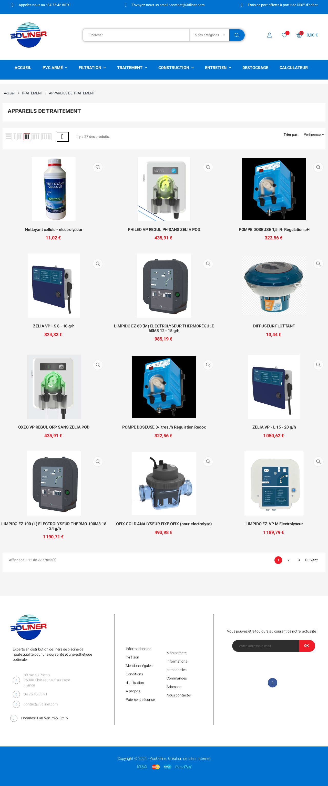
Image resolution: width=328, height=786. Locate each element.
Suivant (311, 560)
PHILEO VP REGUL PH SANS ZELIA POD (164, 230)
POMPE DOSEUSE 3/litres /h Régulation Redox (164, 427)
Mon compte (177, 653)
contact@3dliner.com (41, 704)
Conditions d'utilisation (135, 678)
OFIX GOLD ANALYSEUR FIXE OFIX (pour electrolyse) (164, 524)
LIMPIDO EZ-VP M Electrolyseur (274, 524)
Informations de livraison (138, 653)
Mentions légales (139, 665)
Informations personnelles (177, 666)
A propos (133, 691)
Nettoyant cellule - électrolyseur (54, 230)
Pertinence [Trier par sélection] (314, 134)
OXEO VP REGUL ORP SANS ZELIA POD (53, 427)
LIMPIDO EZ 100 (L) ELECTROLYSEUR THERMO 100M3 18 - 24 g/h (53, 526)
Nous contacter (179, 695)
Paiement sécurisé (140, 699)
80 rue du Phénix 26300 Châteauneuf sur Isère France (47, 680)
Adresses (174, 687)
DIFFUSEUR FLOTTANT (274, 326)
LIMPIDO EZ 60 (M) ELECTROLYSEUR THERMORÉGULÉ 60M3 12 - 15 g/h (164, 328)
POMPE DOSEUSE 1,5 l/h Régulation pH (274, 230)
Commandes (177, 678)
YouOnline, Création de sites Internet (180, 758)
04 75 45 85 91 (35, 694)
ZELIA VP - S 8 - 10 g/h (53, 326)
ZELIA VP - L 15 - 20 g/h (274, 427)
